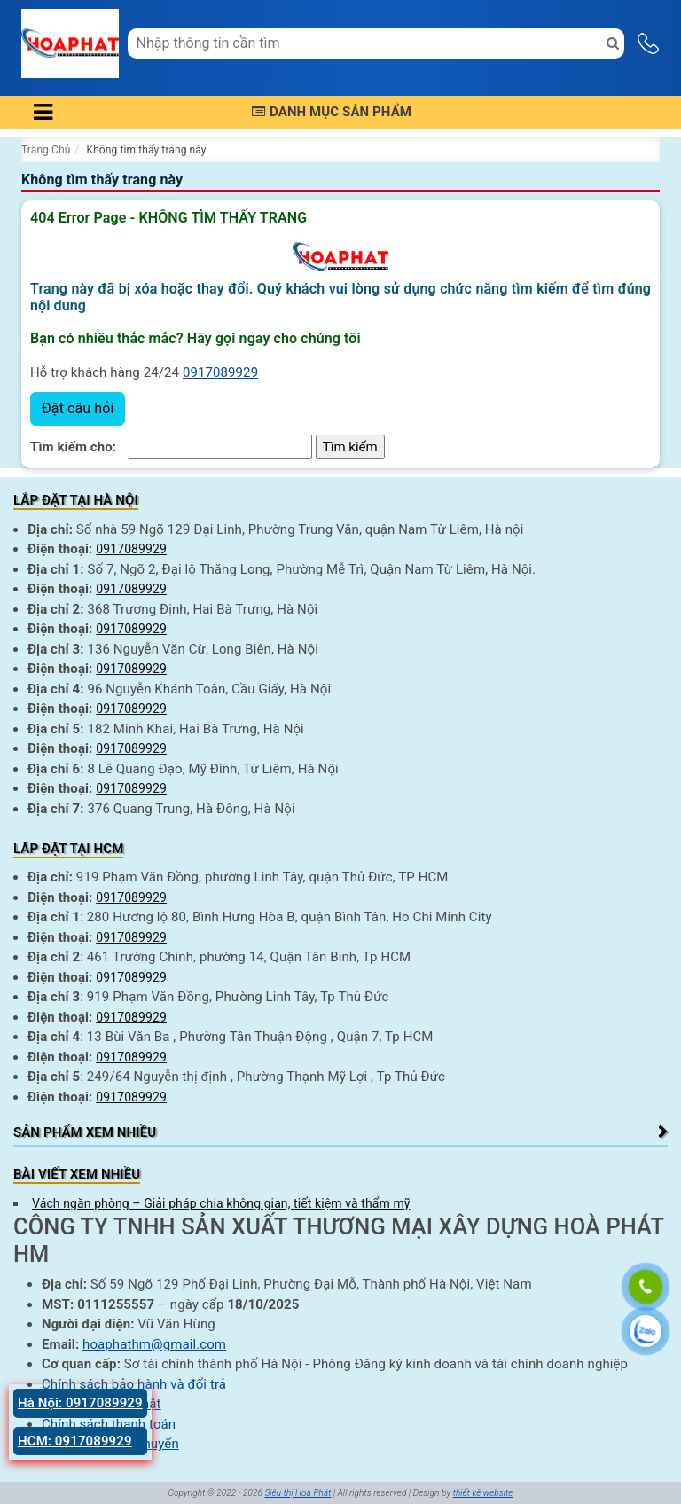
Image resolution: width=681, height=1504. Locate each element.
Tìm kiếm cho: (73, 447)
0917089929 (220, 372)
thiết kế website (483, 1493)
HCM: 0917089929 (75, 1441)
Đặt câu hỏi (78, 408)
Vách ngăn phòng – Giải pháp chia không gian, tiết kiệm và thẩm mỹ (221, 1203)
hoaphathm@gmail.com (154, 1344)
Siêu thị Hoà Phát (297, 1493)
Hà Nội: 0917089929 (80, 1403)
